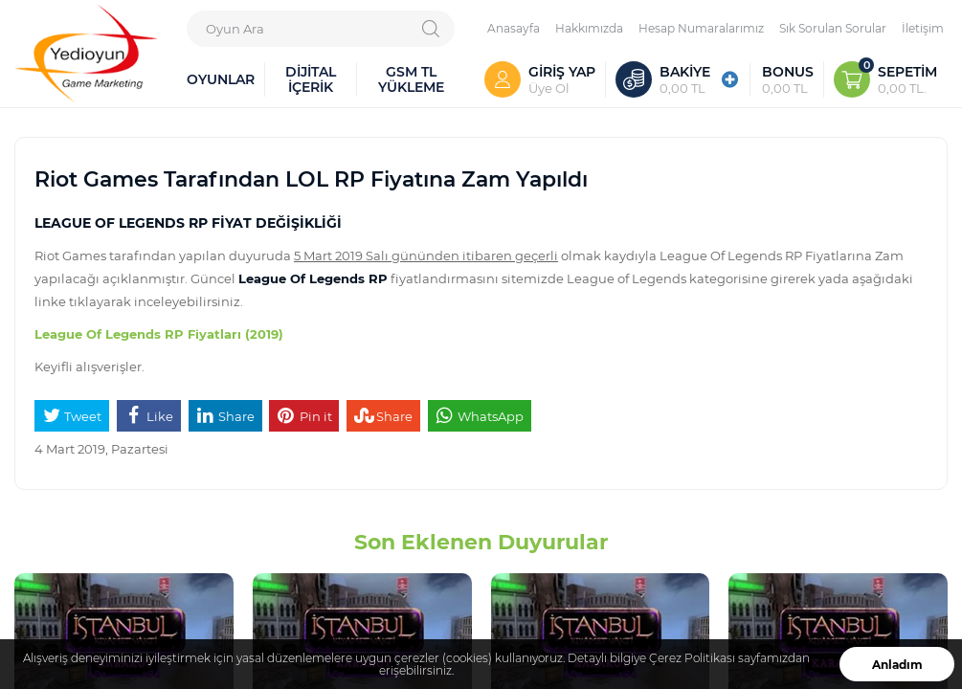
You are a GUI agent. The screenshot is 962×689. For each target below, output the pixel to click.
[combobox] (321, 29)
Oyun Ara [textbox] (235, 28)
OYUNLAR (221, 79)
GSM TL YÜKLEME (411, 79)
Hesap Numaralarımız (701, 27)
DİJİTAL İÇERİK (310, 79)
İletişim (923, 27)
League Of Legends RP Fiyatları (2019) (158, 333)
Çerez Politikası (692, 658)
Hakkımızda (589, 27)
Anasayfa (513, 27)
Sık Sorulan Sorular (832, 27)
